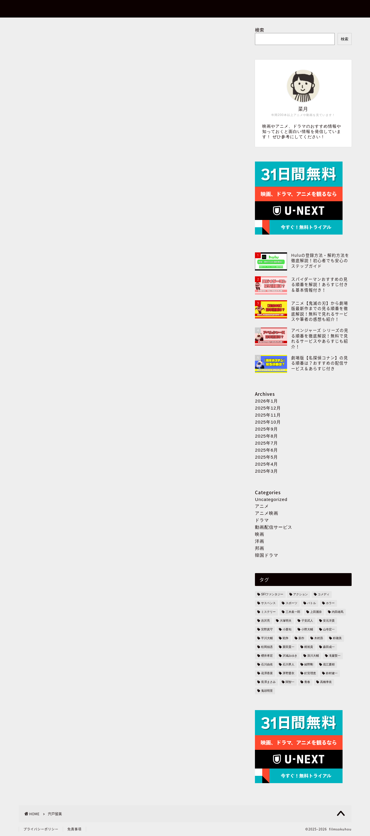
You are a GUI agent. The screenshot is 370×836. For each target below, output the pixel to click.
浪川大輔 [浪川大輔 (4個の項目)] (313, 656)
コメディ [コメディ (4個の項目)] (323, 594)
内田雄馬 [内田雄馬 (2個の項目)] (337, 612)
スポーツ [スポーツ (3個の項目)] (291, 603)
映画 (259, 534)
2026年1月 (266, 400)
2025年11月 (268, 414)
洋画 (259, 541)
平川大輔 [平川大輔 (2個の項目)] (267, 638)
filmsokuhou (39, 8)
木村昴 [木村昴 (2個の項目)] (318, 638)
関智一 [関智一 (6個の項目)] (290, 682)
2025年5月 (266, 457)
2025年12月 (268, 407)
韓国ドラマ (266, 555)
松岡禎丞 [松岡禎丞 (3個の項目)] (267, 647)
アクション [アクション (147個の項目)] (300, 594)
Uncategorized (271, 499)
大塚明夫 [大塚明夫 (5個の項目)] (285, 620)
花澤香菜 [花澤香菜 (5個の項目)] (267, 673)
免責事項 (74, 829)
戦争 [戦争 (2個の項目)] (286, 638)
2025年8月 (266, 435)
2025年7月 (266, 442)
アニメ (262, 506)
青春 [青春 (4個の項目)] (307, 682)
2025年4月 (266, 464)
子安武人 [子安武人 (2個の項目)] (307, 620)
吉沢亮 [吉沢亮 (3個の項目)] (265, 620)
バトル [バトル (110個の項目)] (311, 603)
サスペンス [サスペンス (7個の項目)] (268, 603)
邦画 (259, 548)
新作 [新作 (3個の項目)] (301, 638)
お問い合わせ (321, 9)
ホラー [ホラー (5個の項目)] (330, 603)
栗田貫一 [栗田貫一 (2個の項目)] (288, 647)
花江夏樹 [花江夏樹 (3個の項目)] (329, 664)
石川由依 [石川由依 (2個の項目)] (267, 664)
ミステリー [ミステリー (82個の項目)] (268, 612)
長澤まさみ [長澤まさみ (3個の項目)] (268, 682)
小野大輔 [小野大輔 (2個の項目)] (307, 629)
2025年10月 (268, 421)
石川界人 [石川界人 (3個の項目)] (288, 664)
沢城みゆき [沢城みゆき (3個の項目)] (290, 656)
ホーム (286, 9)
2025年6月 (266, 450)
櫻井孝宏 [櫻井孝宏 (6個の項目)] (267, 656)
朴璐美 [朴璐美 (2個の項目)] (337, 638)
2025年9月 (266, 428)
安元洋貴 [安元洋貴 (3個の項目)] (329, 620)
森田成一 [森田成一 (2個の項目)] (329, 647)
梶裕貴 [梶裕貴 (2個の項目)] (308, 647)
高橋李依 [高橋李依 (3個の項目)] (326, 682)
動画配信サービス (273, 527)
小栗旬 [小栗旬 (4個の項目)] (287, 629)
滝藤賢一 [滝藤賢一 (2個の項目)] (335, 656)
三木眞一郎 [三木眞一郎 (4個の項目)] (293, 612)
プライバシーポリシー (40, 829)
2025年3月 (266, 471)
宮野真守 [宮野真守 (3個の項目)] (267, 629)
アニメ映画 (266, 513)
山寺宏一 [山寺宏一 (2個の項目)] (329, 629)
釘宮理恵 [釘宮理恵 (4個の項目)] (310, 673)
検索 (259, 29)
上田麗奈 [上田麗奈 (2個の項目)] (316, 612)
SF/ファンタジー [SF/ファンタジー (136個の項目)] (272, 594)
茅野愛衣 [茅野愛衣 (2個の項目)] (288, 673)
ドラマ (262, 520)
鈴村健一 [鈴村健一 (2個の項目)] (332, 673)
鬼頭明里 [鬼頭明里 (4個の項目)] (267, 691)
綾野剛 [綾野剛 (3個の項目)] (308, 664)
